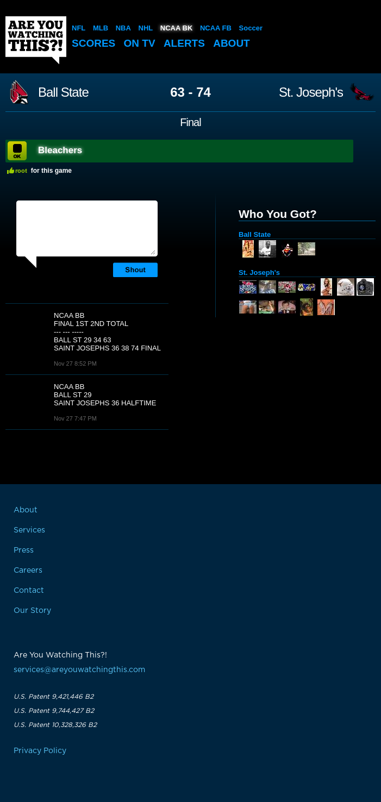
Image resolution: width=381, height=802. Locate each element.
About (231, 43)
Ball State (63, 92)
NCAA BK (176, 28)
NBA (123, 28)
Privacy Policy (40, 751)
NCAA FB (216, 28)
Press (24, 550)
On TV (139, 43)
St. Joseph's (311, 92)
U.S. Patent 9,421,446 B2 (53, 696)
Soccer (251, 28)
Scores (93, 43)
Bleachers (60, 150)
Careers (28, 570)
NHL (146, 28)
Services (29, 530)
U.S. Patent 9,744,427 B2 (54, 710)
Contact (29, 590)
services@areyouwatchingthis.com (79, 670)
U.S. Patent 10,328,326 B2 (55, 725)
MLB (100, 28)
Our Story (32, 611)
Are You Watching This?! (35, 40)
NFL (78, 28)
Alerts (184, 43)
